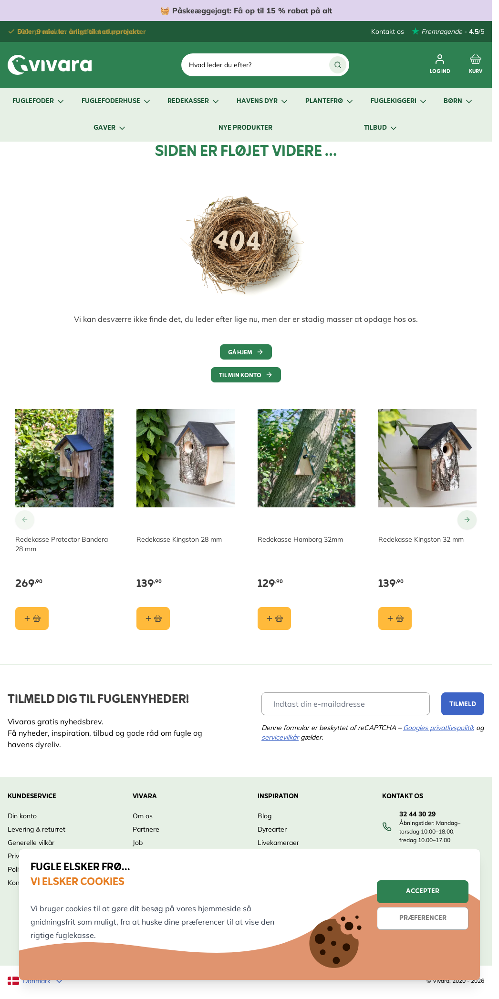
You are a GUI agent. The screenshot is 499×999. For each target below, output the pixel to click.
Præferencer (423, 918)
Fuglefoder (38, 101)
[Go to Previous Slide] (24, 519)
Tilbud (381, 128)
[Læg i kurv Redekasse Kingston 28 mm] (153, 618)
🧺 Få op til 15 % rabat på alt (246, 10)
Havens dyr (263, 101)
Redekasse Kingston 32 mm (421, 539)
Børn (459, 101)
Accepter (422, 891)
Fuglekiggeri (399, 101)
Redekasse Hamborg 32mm (300, 539)
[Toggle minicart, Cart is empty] (475, 64)
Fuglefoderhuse (117, 101)
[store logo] (50, 64)
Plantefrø (329, 101)
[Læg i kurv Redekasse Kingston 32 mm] (395, 618)
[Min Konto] (440, 64)
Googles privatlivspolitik (438, 727)
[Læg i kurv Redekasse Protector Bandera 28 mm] (32, 618)
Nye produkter (245, 128)
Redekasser (193, 101)
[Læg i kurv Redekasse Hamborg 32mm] (274, 618)
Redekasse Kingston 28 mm (179, 539)
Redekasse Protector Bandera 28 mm (61, 544)
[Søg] (337, 64)
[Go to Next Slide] (467, 519)
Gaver (110, 128)
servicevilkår (280, 737)
